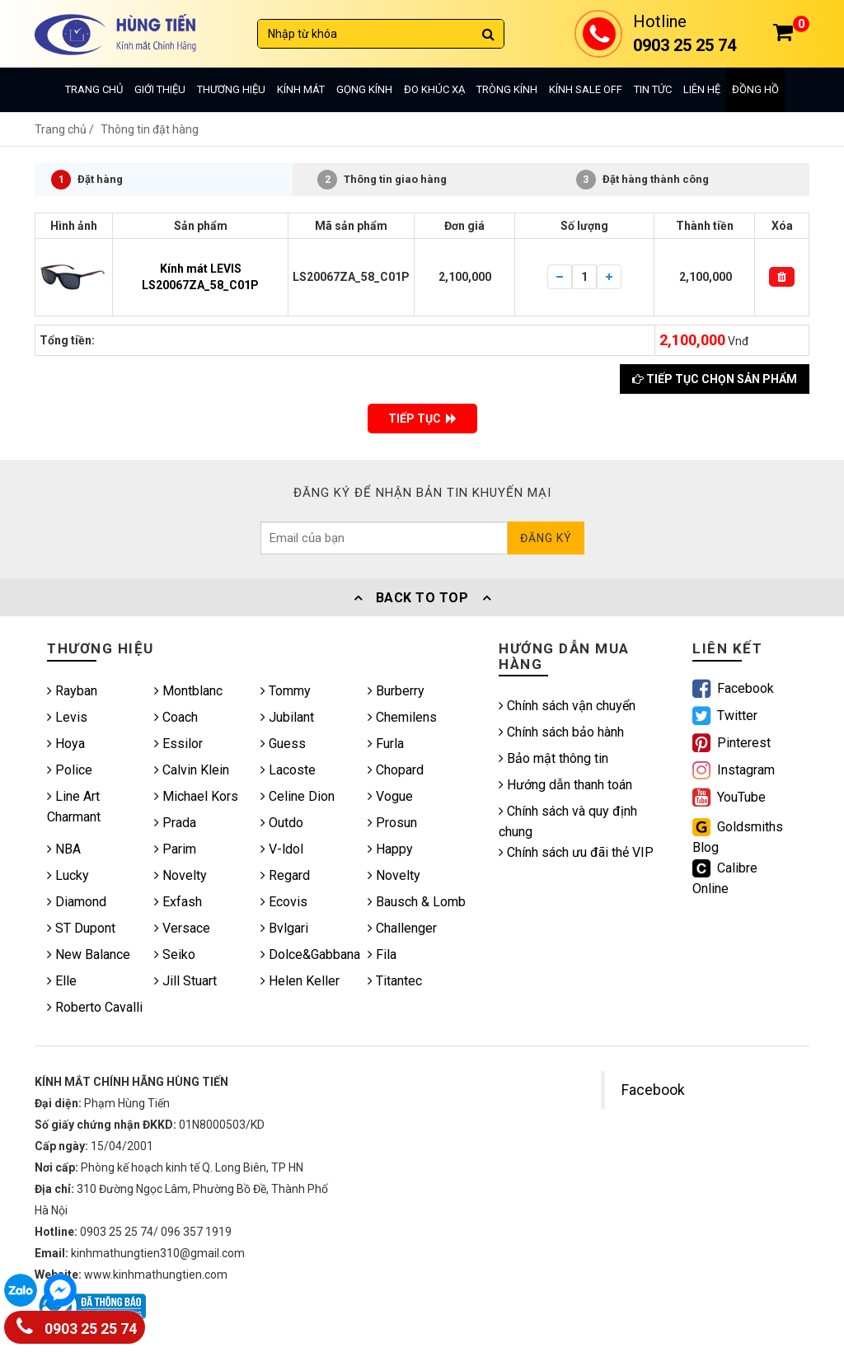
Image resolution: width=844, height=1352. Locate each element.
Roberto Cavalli (95, 1007)
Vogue (390, 796)
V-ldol (281, 849)
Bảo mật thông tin (553, 758)
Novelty (180, 875)
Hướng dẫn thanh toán (565, 785)
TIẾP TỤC (422, 418)
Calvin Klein (191, 770)
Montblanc (188, 691)
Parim (175, 849)
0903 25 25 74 (76, 1325)
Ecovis (283, 902)
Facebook (653, 1090)
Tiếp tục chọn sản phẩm (714, 379)
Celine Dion (297, 796)
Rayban (72, 691)
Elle (62, 981)
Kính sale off (585, 89)
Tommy (285, 691)
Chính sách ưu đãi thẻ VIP (576, 852)
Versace (182, 928)
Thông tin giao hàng (382, 179)
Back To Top (422, 598)
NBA (64, 849)
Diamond (76, 902)
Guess (283, 743)
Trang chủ (94, 89)
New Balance (88, 954)
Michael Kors (196, 796)
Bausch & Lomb (417, 902)
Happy (390, 849)
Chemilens (402, 717)
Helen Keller (300, 981)
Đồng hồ (755, 89)
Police (69, 770)
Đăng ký (546, 538)
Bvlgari (284, 928)
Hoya (66, 743)
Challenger (402, 928)
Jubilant (287, 717)
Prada (175, 822)
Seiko (174, 954)
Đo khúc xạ (434, 89)
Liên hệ (701, 89)
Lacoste (288, 770)
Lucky (68, 875)
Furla (386, 743)
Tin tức (653, 89)
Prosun (392, 822)
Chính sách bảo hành (561, 732)
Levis (67, 717)
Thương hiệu (231, 89)
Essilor (178, 743)
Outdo (281, 822)
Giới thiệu (159, 89)
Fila (382, 954)
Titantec (395, 981)
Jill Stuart (185, 981)
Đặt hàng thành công (642, 179)
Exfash (178, 902)
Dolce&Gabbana (310, 954)
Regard (285, 875)
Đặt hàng (87, 179)
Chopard (396, 770)
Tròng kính (506, 89)
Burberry (396, 691)
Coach (176, 717)
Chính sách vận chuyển (567, 705)
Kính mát (301, 89)
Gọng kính (364, 89)
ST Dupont (81, 928)
